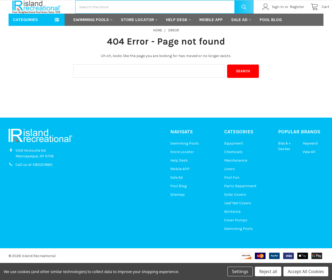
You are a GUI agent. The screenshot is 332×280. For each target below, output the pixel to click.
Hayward (310, 160)
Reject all (268, 271)
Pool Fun (231, 194)
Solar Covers (235, 211)
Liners (229, 185)
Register (291, 15)
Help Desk (178, 36)
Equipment (233, 160)
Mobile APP (211, 36)
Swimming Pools (92, 36)
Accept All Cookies (306, 271)
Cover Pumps (235, 237)
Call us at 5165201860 (34, 181)
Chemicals (233, 168)
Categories (25, 36)
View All (309, 168)
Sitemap (177, 211)
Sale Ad (241, 36)
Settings (240, 271)
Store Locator (139, 36)
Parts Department (240, 203)
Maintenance (235, 177)
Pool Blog (271, 36)
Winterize (232, 228)
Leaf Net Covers (237, 220)
